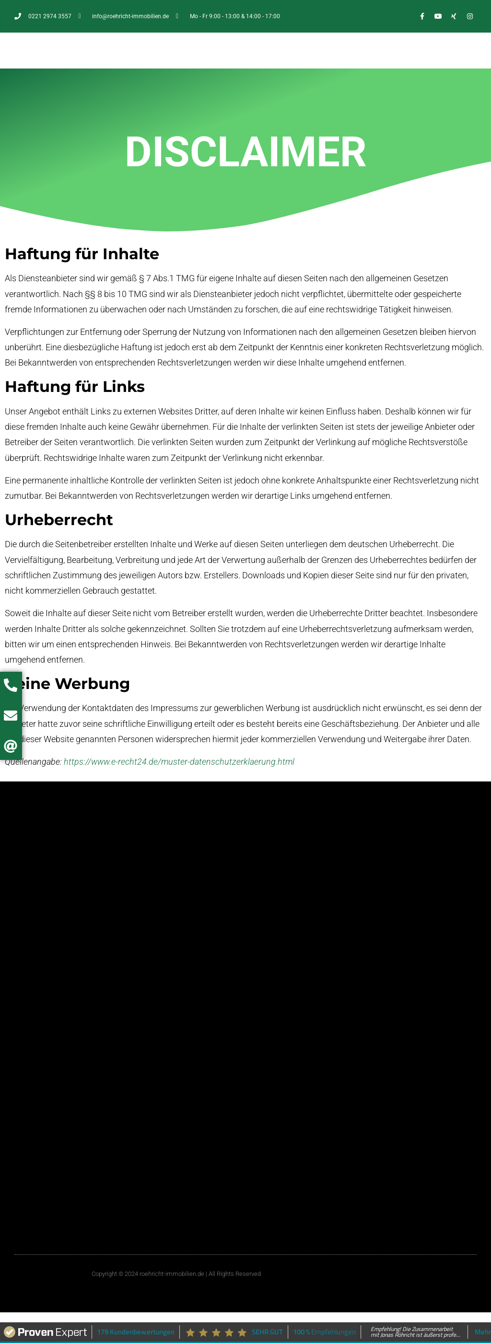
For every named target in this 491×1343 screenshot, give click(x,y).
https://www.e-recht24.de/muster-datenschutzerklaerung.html (179, 762)
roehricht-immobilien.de (172, 1273)
